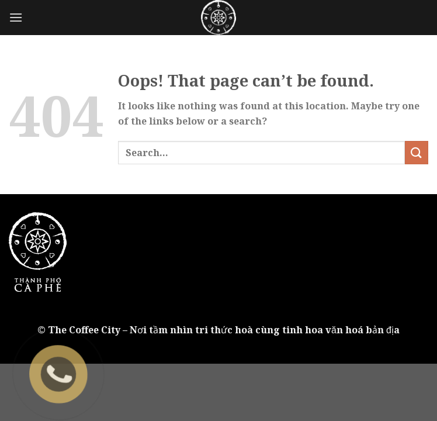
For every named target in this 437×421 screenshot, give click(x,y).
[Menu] (16, 17)
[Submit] (416, 152)
